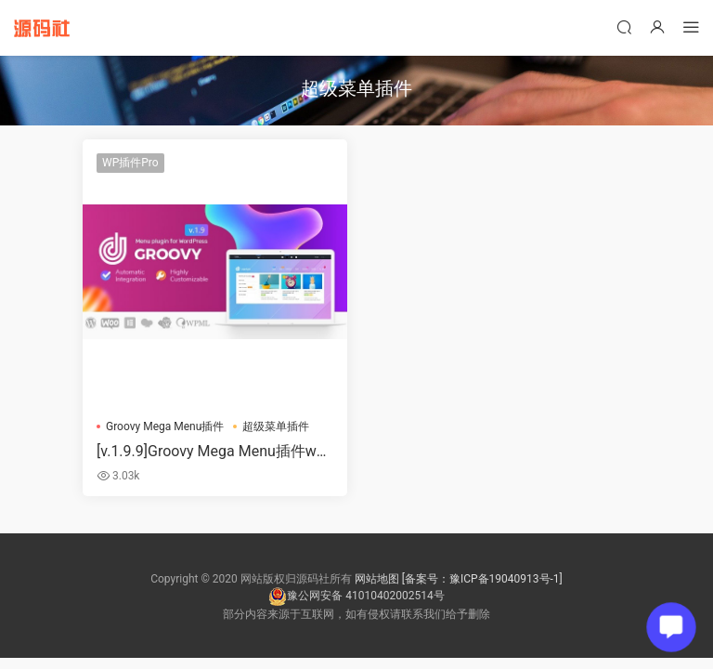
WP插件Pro (130, 162)
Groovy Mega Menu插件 (165, 426)
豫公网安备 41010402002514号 (356, 595)
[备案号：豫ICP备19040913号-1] (482, 578)
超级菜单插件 (275, 426)
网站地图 (377, 578)
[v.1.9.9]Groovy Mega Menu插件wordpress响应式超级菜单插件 (213, 451)
